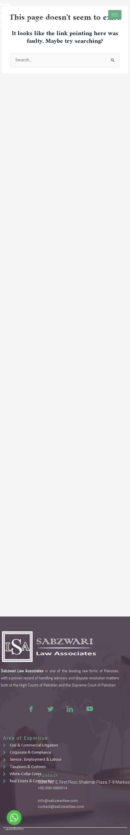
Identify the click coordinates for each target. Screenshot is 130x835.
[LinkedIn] (49, 709)
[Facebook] (10, 709)
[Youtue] (69, 709)
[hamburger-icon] (114, 14)
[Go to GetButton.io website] (14, 829)
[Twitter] (30, 709)
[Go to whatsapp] (14, 817)
